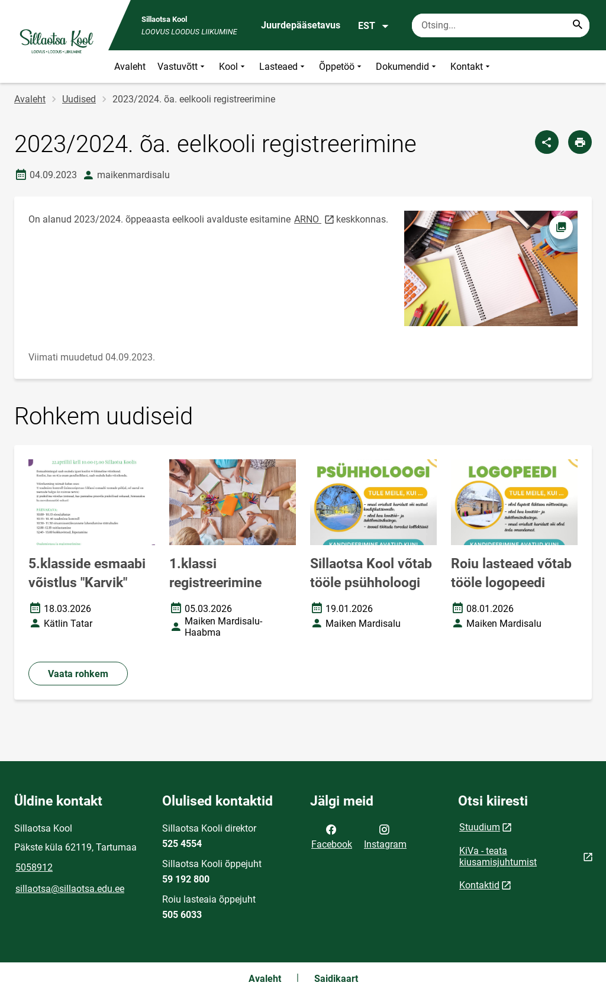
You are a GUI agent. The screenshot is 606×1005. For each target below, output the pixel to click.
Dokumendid (407, 66)
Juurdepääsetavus (300, 25)
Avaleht (130, 66)
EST (373, 26)
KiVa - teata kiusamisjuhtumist (498, 856)
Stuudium (479, 827)
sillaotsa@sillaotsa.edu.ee (69, 888)
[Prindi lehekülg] (580, 142)
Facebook (331, 836)
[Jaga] (547, 142)
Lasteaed (283, 66)
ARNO (315, 218)
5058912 (34, 867)
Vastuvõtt (182, 66)
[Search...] (578, 25)
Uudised (79, 99)
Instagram (385, 836)
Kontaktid (479, 885)
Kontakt (471, 66)
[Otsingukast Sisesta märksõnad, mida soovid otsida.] (500, 25)
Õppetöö (341, 66)
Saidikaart (336, 978)
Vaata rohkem (78, 673)
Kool (233, 66)
